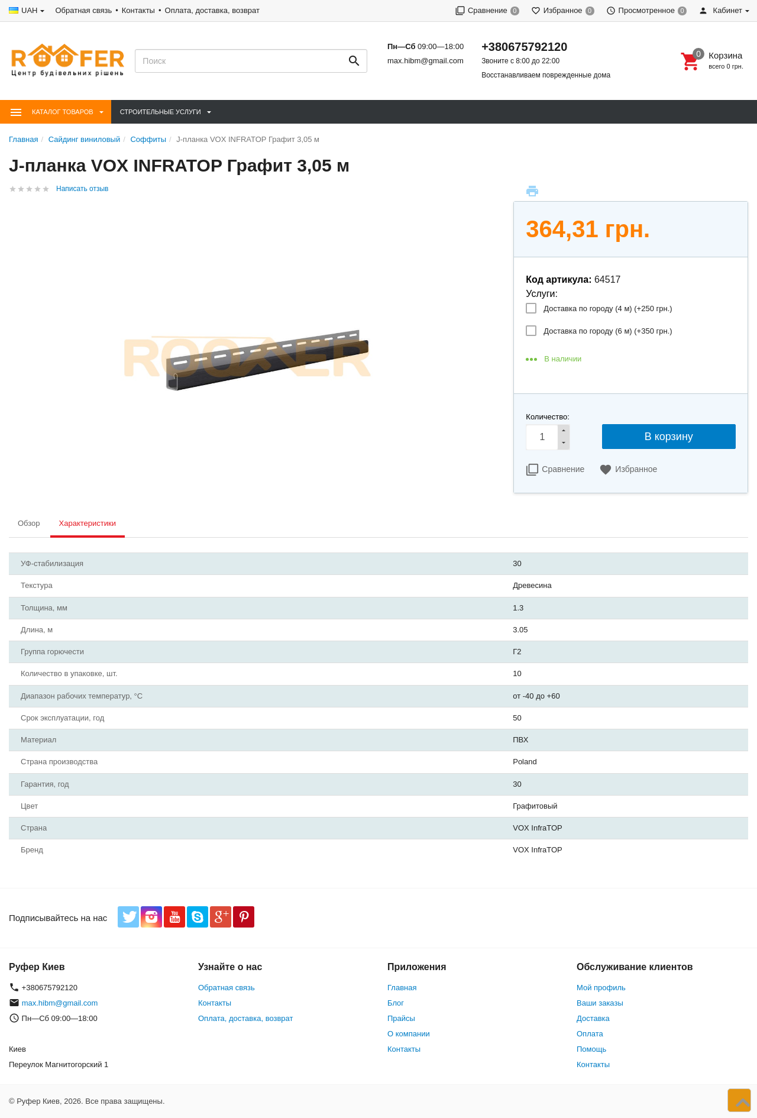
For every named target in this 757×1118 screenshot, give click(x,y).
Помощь (591, 1049)
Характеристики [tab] (87, 523)
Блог (395, 1003)
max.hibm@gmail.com (425, 60)
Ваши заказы (600, 1003)
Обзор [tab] (29, 523)
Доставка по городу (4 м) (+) (608, 308)
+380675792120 (524, 46)
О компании (408, 1033)
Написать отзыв (82, 189)
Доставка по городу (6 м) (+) (608, 331)
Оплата (590, 1033)
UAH (29, 10)
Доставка (593, 1018)
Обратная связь (83, 10)
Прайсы (401, 1018)
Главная (401, 987)
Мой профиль (601, 987)
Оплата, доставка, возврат (212, 10)
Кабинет (720, 10)
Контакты (138, 10)
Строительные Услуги (160, 111)
